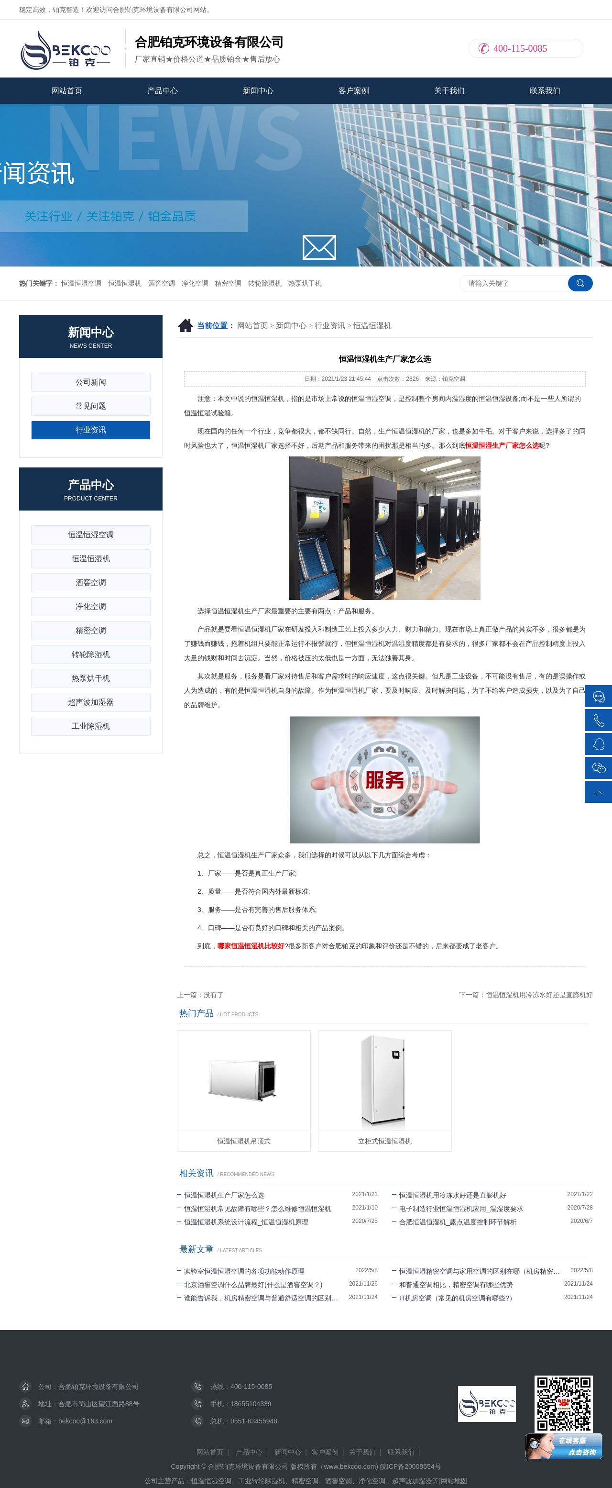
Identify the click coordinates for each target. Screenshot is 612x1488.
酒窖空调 (161, 283)
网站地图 (454, 1481)
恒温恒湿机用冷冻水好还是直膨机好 (449, 1195)
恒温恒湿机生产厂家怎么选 (220, 1195)
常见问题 (91, 406)
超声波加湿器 (91, 702)
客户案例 (354, 91)
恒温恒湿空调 (81, 283)
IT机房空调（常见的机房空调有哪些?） (454, 1298)
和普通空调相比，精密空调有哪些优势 (452, 1284)
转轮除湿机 (265, 283)
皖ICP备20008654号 (410, 1466)
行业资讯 (330, 326)
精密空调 (228, 283)
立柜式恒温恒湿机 (385, 1141)
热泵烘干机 (305, 283)
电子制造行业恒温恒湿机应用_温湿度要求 (458, 1208)
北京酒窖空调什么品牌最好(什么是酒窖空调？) (249, 1284)
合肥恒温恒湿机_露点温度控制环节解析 (454, 1222)
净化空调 (195, 283)
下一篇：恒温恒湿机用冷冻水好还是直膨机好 (526, 995)
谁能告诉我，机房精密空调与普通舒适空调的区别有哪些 (263, 1298)
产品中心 (162, 91)
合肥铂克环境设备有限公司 (98, 1386)
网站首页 (67, 91)
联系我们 (545, 91)
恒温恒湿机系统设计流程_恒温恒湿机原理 (242, 1222)
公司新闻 (91, 382)
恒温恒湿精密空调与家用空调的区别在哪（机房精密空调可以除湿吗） (481, 1271)
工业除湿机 (91, 726)
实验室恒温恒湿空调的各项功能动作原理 (241, 1271)
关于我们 (449, 91)
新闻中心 (258, 91)
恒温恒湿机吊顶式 (244, 1141)
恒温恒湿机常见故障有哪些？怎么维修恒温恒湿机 (254, 1208)
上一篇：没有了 (200, 995)
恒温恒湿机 (125, 283)
